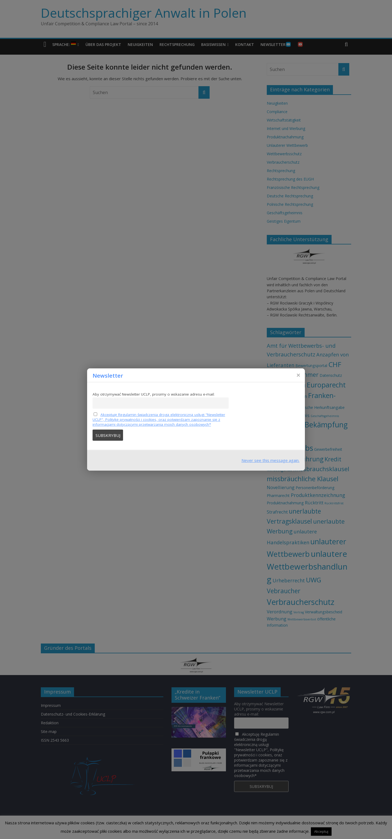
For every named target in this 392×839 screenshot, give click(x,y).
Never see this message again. (270, 460)
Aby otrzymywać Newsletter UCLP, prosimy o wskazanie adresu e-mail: (154, 394)
